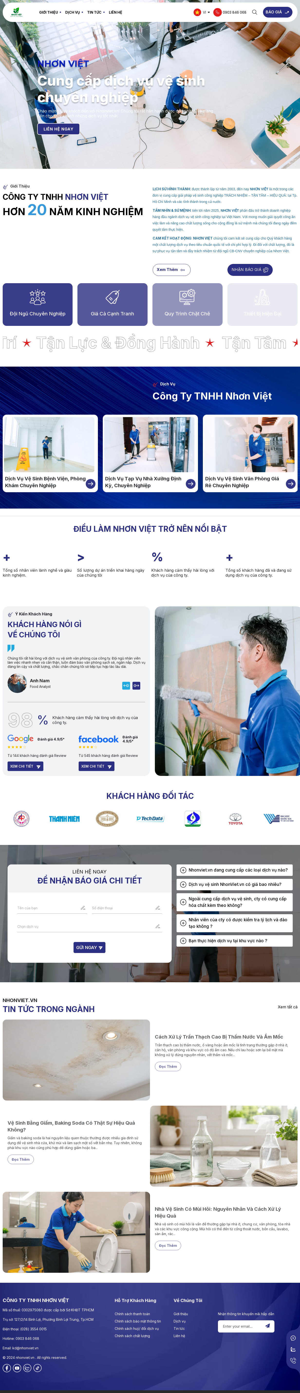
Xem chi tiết (25, 766)
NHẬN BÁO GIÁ (250, 270)
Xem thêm (172, 270)
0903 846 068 (229, 12)
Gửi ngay (89, 947)
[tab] (234, 870)
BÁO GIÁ (278, 12)
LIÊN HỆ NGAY (59, 128)
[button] (234, 870)
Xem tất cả (288, 1006)
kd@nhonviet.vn (25, 1348)
